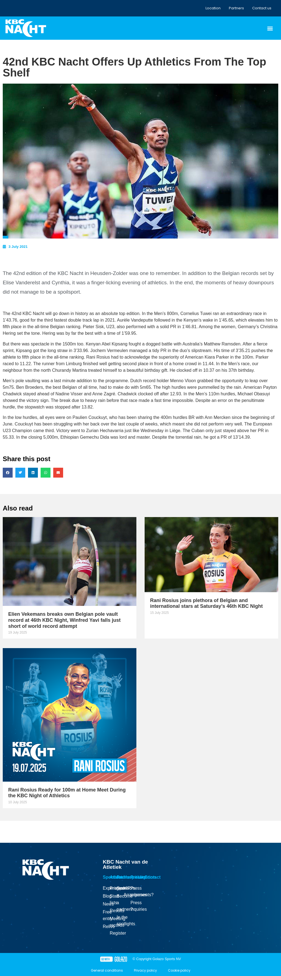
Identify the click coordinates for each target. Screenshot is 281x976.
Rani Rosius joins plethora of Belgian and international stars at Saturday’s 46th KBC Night (206, 603)
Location (213, 8)
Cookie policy (179, 970)
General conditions (107, 970)
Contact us (261, 8)
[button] (270, 28)
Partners (236, 8)
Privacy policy (145, 970)
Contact (152, 877)
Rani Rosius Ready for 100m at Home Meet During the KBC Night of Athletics (67, 793)
